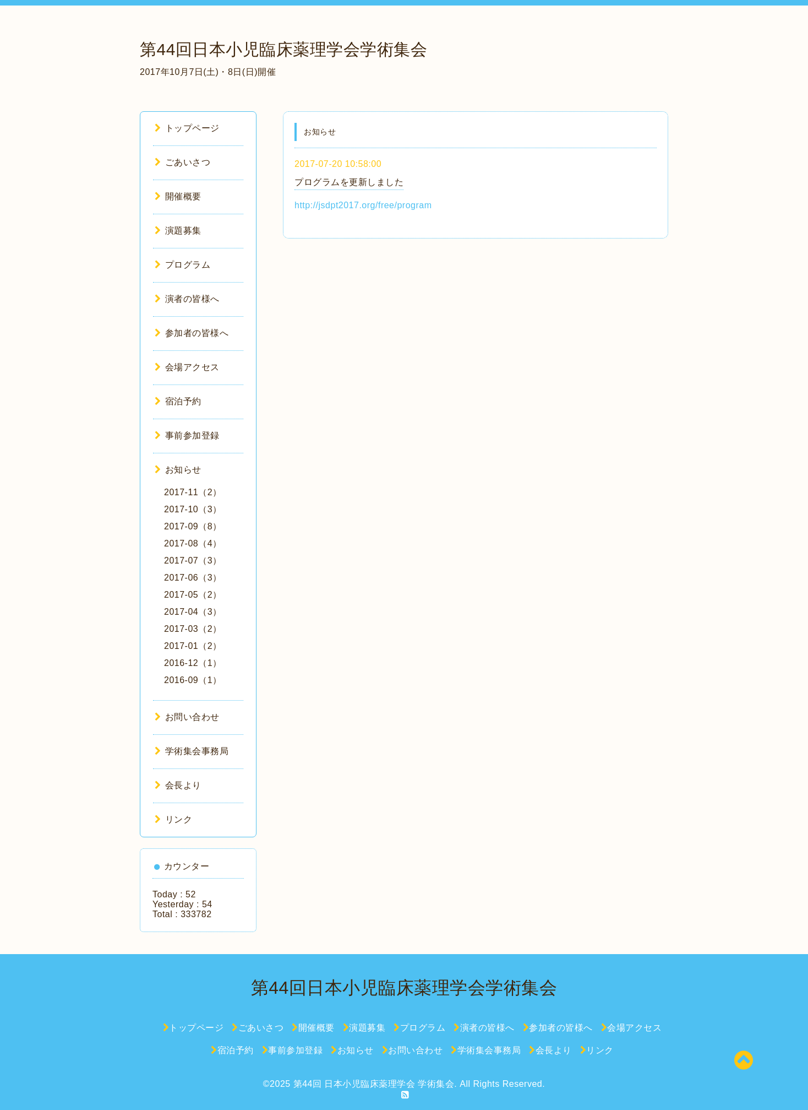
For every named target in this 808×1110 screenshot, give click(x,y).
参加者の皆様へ (191, 333)
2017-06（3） (193, 577)
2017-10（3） (193, 509)
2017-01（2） (193, 646)
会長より (178, 785)
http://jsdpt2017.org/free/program (363, 205)
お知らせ (178, 469)
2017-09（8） (193, 526)
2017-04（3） (193, 611)
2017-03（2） (193, 628)
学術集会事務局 (191, 751)
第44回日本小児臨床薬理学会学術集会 (283, 49)
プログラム (182, 264)
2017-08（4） (193, 543)
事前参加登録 (187, 435)
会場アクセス (187, 367)
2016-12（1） (193, 663)
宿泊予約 (178, 401)
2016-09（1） (193, 680)
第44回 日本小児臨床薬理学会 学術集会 (374, 1084)
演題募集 (178, 230)
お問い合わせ (187, 717)
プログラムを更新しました (348, 182)
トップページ (187, 128)
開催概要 (178, 196)
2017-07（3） (193, 560)
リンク (173, 819)
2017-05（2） (193, 594)
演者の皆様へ (187, 299)
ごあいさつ (182, 162)
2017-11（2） (193, 492)
